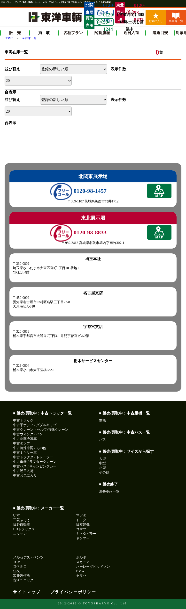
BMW (80, 571)
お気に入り (155, 18)
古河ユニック (23, 580)
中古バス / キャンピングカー (34, 466)
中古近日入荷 (23, 471)
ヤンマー (83, 538)
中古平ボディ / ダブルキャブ (34, 425)
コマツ (81, 529)
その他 (104, 472)
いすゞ (18, 515)
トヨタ (81, 520)
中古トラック (23, 420)
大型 (102, 458)
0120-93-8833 (135, 12)
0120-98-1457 (78, 191)
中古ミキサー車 (25, 452)
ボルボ (81, 557)
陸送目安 (160, 33)
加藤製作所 (21, 575)
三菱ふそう (21, 520)
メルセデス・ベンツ (28, 557)
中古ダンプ (21, 443)
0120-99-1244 (104, 22)
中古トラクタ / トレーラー (33, 457)
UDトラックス (24, 529)
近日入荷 (131, 33)
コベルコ (20, 566)
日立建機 (83, 524)
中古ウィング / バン (28, 434)
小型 (102, 468)
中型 (102, 463)
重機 (102, 420)
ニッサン (20, 534)
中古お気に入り (25, 475)
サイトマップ (27, 592)
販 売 (15, 33)
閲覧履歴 (102, 33)
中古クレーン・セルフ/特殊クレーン (40, 429)
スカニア (83, 562)
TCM (16, 562)
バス (102, 439)
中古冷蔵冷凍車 (25, 439)
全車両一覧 (176, 18)
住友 (16, 571)
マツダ (81, 515)
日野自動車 (21, 524)
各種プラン (73, 33)
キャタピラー (86, 534)
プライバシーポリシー (73, 592)
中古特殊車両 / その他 (29, 448)
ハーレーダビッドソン (93, 566)
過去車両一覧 (109, 491)
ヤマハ (81, 575)
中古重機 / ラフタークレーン (34, 462)
